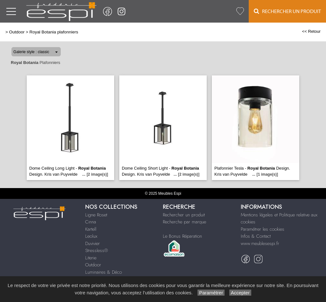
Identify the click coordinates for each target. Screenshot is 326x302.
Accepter (240, 292)
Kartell (90, 229)
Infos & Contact (256, 236)
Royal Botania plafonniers (53, 32)
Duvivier (92, 243)
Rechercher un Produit (287, 11)
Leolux (91, 236)
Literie (90, 257)
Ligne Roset (96, 214)
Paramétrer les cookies (262, 229)
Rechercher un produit (184, 214)
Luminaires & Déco (103, 272)
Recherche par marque (184, 221)
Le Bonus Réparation (182, 236)
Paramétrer (211, 292)
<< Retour (311, 31)
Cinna (90, 221)
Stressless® (96, 250)
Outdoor (17, 32)
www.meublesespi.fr (260, 243)
